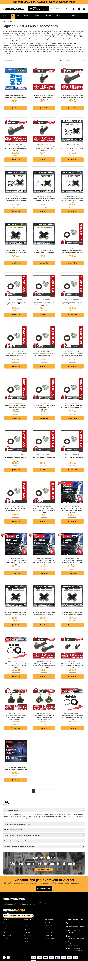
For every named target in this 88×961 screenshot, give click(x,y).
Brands (67, 16)
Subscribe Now (44, 888)
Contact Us (27, 932)
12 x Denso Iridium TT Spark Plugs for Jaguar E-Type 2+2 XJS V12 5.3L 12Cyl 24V (16, 562)
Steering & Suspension (27, 16)
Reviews (82, 16)
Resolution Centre (7, 929)
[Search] (67, 8)
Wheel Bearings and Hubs (21, 41)
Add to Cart (15, 108)
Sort (61, 60)
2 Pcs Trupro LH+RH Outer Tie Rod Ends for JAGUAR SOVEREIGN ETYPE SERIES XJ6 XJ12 (44, 665)
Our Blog (26, 926)
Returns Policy (49, 929)
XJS (15, 21)
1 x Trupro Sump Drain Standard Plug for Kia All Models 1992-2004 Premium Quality (16, 459)
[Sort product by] (74, 60)
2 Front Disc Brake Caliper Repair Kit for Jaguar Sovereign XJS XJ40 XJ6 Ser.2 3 (15, 665)
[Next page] (54, 791)
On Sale (13, 16)
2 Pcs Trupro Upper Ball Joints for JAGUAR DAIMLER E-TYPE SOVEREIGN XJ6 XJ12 (44, 717)
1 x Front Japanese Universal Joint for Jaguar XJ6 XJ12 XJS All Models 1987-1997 (72, 148)
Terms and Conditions (50, 938)
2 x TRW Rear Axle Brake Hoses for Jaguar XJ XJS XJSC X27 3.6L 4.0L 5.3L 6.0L (16, 769)
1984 (19, 21)
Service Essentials (38, 16)
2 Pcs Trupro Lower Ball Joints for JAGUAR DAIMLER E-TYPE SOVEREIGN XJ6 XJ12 (16, 717)
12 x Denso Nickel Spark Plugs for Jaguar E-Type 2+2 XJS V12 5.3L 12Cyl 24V (44, 562)
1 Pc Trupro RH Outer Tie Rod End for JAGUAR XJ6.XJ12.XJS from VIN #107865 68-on (44, 148)
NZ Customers (27, 935)
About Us (26, 923)
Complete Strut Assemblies (23, 51)
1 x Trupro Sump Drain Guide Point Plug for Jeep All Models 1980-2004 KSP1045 (44, 304)
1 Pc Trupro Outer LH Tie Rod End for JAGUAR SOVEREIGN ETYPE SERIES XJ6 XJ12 (72, 97)
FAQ (4, 932)
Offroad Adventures (59, 16)
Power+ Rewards (49, 923)
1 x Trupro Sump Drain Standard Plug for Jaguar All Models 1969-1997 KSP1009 (44, 407)
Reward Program (74, 16)
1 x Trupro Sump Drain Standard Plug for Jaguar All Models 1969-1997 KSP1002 (16, 407)
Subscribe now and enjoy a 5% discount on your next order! (43, 2)
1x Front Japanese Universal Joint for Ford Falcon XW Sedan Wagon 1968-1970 (16, 614)
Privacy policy (48, 935)
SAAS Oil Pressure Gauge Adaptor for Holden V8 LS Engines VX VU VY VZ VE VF (16, 953)
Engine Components (55, 39)
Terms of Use (48, 932)
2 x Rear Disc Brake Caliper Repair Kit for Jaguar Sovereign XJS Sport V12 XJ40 (72, 717)
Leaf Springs (79, 49)
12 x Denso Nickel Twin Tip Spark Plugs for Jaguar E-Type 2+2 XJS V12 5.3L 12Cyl (72, 562)
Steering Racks (8, 51)
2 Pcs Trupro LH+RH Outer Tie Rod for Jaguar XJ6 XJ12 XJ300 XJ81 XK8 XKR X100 (72, 665)
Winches (5, 41)
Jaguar (10, 21)
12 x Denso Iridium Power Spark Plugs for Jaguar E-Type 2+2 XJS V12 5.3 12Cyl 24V (72, 510)
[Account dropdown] (79, 9)
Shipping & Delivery (50, 926)
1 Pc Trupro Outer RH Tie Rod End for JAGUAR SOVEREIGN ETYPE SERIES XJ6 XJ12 (16, 148)
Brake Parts (19, 16)
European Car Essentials (48, 16)
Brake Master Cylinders (52, 51)
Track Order (6, 926)
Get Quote (5, 938)
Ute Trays (37, 51)
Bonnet (65, 39)
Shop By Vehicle (7, 935)
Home (4, 21)
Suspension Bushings (76, 39)
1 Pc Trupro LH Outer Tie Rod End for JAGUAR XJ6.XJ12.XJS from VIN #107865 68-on (44, 97)
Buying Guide (27, 929)
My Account (6, 923)
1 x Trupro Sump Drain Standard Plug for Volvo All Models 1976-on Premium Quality (44, 510)
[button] (6, 16)
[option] (44, 2)
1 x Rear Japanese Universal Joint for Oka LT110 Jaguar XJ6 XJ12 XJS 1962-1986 (72, 200)
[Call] (74, 9)
